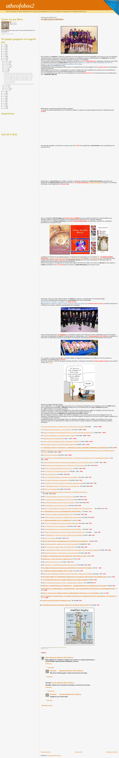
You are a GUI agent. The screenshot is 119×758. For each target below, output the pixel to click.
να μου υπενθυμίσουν (95, 258)
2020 (4, 54)
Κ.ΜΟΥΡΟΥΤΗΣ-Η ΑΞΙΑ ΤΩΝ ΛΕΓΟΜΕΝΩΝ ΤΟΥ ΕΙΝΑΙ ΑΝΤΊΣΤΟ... (19, 84)
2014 (4, 94)
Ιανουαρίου (6, 90)
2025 (4, 46)
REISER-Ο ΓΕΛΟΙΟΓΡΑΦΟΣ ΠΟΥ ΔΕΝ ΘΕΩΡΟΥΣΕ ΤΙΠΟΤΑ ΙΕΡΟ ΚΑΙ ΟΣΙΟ (65, 556)
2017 (4, 59)
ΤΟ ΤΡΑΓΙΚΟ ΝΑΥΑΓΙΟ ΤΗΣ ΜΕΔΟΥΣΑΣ (56, 526)
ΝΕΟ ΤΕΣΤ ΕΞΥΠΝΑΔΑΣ (9, 81)
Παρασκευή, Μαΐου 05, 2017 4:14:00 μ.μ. (61, 657)
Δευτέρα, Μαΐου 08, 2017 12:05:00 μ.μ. (63, 682)
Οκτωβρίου (6, 64)
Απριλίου (6, 85)
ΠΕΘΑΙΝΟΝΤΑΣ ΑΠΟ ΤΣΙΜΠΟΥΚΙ (52, 438)
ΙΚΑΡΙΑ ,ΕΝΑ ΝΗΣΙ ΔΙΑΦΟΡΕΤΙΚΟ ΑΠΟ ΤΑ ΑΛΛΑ (58, 468)
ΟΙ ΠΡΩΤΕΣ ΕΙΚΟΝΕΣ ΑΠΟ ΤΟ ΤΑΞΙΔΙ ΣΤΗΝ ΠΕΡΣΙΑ (60, 502)
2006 (4, 108)
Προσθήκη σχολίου (47, 705)
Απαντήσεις (50, 667)
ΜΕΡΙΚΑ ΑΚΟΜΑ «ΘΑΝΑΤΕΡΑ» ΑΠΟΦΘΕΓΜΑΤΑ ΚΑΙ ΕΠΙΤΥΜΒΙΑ (63, 517)
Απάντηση (48, 663)
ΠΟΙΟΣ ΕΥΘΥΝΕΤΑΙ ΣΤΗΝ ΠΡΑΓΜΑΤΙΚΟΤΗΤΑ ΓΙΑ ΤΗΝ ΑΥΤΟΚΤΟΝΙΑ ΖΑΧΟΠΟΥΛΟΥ (68, 432)
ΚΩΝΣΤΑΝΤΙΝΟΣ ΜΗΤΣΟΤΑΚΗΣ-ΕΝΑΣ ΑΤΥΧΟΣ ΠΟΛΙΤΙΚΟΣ (18, 73)
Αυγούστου (6, 67)
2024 (4, 48)
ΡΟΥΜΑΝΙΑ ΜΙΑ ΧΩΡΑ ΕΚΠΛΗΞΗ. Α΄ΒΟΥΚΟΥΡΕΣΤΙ (57, 429)
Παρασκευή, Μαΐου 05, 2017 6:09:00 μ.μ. (71, 670)
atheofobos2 (20, 5)
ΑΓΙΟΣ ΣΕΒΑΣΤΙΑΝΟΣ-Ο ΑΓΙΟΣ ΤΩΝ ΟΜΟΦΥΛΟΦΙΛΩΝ (59, 444)
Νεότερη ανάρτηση (46, 752)
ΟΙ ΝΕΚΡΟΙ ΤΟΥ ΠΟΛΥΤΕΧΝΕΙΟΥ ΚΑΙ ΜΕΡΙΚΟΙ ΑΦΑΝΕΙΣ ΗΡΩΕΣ (64, 483)
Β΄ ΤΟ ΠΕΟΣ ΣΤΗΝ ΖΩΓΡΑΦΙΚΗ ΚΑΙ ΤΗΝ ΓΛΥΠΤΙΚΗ (59, 499)
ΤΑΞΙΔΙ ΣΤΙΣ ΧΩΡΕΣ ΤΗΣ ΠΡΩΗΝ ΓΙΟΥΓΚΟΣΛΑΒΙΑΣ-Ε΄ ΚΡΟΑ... (18, 74)
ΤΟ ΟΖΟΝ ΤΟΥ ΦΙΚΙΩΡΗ (51, 455)
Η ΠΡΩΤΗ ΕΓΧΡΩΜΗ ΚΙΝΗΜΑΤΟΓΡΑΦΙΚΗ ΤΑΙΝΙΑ (59, 514)
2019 (4, 56)
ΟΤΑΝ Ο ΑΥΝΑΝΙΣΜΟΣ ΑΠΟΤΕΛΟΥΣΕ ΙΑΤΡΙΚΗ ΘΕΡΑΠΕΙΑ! (62, 523)
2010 (4, 101)
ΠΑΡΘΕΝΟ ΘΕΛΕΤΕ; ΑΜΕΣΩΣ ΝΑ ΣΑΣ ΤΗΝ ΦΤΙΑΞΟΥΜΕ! (61, 544)
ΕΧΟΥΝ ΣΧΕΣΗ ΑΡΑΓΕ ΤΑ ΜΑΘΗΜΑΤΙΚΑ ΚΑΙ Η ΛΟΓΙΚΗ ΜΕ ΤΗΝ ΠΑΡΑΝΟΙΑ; (65, 541)
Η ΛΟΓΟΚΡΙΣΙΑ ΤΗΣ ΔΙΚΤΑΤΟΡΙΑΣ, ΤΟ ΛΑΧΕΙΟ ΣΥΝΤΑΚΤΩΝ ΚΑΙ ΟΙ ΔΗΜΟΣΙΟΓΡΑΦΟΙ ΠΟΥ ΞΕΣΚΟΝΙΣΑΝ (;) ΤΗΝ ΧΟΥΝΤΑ (79, 596)
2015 (4, 93)
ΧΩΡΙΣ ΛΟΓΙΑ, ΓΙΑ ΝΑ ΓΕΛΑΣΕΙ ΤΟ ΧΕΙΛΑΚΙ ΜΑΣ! (57, 559)
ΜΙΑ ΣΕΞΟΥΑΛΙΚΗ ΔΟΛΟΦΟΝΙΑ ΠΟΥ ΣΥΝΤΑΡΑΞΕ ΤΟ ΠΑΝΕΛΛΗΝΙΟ (65, 465)
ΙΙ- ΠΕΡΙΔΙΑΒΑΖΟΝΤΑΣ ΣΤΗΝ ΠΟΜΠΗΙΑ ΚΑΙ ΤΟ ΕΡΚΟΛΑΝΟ (62, 486)
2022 (4, 51)
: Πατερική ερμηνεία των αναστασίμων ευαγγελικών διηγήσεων (77, 257)
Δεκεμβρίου (7, 61)
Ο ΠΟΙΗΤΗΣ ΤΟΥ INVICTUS (53, 562)
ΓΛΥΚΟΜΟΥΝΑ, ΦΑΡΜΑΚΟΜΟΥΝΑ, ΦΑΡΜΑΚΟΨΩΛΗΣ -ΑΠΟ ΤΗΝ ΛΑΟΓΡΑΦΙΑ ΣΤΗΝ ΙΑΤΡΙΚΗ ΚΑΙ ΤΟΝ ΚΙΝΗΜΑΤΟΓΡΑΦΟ (79, 588)
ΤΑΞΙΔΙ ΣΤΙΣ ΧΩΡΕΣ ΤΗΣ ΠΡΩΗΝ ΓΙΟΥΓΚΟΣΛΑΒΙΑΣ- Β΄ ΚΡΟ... (18, 78)
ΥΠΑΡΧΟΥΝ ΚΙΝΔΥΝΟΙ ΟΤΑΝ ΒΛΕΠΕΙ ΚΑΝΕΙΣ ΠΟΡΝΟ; (59, 435)
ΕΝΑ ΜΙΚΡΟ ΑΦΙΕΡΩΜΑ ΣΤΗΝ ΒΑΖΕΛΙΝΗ (57, 480)
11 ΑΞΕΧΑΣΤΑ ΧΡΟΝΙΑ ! (9, 82)
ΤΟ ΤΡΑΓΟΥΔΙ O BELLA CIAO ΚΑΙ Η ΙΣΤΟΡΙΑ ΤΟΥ (59, 496)
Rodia (47, 657)
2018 (4, 58)
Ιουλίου (6, 68)
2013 (4, 96)
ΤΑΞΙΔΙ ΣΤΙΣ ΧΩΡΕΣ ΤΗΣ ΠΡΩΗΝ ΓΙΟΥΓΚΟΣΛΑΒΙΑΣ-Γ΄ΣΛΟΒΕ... (19, 77)
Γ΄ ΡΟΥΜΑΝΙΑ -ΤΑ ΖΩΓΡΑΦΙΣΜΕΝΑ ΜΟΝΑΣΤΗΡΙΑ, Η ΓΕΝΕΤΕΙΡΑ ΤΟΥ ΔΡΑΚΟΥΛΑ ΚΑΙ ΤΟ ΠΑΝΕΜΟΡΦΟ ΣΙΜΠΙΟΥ (77, 458)
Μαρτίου (6, 87)
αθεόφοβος (53, 670)
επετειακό (47, 648)
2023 (4, 49)
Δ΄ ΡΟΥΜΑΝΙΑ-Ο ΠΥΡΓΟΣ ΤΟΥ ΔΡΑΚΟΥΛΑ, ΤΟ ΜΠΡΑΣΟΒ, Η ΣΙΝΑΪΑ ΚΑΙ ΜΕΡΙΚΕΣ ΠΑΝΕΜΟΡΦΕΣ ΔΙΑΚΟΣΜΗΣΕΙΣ (74, 447)
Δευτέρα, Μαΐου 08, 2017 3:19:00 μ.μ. (70, 694)
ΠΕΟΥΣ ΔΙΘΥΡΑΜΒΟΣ (51, 489)
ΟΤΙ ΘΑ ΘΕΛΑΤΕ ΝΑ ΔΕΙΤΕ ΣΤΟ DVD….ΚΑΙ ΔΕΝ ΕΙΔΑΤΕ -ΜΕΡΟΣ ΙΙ (64, 582)
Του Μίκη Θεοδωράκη (88, 182)
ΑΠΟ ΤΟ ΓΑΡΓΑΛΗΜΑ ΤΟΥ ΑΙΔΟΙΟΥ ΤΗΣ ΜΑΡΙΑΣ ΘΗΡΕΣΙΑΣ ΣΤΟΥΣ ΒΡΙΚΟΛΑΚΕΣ (68, 508)
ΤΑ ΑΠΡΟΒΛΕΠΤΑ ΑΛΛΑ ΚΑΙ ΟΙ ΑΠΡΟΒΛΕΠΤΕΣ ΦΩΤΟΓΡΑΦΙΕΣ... (62, 511)
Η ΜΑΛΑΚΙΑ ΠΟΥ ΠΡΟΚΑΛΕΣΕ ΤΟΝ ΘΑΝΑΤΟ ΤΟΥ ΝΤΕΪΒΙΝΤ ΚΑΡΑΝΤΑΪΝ (66, 492)
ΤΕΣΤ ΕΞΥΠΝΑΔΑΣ (50, 538)
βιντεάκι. (50, 362)
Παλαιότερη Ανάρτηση (112, 752)
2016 (4, 91)
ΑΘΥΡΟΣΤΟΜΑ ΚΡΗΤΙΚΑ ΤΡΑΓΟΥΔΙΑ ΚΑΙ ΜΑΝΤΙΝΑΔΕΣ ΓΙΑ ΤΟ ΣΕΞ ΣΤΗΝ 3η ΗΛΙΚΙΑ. (68, 462)
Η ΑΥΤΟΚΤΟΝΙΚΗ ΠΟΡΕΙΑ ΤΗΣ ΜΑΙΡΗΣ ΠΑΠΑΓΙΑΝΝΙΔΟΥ (61, 477)
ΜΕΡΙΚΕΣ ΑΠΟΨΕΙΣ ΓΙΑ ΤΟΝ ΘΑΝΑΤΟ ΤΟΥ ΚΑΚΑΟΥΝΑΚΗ (61, 553)
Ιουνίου (6, 70)
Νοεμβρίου (6, 62)
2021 (4, 53)
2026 (4, 44)
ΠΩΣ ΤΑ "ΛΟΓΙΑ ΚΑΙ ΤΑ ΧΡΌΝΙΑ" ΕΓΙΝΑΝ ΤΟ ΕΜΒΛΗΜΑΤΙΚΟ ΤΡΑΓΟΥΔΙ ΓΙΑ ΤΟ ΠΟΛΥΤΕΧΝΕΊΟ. (71, 593)
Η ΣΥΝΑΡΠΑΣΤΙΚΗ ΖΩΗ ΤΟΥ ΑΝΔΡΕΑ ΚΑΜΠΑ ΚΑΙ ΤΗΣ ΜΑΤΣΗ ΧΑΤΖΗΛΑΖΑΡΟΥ (66, 605)
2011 (4, 99)
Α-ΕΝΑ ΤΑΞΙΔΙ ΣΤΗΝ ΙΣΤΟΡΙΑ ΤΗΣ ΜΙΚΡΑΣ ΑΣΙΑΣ (56, 600)
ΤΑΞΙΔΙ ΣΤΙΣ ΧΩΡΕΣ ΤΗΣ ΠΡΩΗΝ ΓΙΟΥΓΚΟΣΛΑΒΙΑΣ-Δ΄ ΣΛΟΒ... (18, 75)
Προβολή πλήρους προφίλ (7, 33)
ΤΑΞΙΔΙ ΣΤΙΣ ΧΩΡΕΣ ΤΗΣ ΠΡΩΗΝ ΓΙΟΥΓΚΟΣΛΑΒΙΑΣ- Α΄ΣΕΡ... (18, 80)
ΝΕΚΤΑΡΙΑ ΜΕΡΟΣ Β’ (51, 474)
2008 (4, 105)
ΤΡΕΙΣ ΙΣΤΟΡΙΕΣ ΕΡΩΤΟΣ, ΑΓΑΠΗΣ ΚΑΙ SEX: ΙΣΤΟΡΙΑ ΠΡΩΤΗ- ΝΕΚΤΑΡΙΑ (63, 426)
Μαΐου (5, 71)
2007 (4, 106)
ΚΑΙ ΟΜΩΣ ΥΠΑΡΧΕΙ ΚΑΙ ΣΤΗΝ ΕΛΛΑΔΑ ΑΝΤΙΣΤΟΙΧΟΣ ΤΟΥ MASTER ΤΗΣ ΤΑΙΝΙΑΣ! (67, 568)
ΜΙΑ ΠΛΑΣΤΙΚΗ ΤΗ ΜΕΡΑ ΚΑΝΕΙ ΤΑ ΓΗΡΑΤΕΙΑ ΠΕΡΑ (60, 547)
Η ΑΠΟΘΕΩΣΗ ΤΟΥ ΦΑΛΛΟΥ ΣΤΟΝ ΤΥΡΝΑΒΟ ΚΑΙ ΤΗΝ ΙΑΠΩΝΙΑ (63, 535)
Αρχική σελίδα (78, 752)
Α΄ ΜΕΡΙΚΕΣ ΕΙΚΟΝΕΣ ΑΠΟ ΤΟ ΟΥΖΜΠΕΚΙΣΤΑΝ (57, 520)
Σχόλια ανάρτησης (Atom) (54, 755)
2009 (4, 103)
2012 (4, 98)
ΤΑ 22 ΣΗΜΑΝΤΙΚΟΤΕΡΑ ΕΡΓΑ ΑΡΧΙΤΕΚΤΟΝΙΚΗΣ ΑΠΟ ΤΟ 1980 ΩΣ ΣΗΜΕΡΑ (65, 579)
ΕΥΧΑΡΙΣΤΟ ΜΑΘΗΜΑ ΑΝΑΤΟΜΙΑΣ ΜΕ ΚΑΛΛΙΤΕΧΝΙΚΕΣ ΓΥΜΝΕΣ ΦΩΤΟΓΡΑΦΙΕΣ (68, 574)
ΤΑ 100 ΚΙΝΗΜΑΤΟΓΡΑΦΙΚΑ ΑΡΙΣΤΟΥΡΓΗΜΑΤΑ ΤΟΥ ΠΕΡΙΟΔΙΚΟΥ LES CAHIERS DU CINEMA (72, 550)
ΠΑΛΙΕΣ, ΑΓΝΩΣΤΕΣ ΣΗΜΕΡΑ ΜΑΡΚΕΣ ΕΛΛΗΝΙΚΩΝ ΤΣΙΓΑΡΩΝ (60, 441)
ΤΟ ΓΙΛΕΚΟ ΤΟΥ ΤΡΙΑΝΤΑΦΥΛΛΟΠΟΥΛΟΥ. (57, 471)
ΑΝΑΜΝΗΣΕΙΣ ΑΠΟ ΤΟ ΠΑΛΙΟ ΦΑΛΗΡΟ (56, 505)
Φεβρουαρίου (7, 88)
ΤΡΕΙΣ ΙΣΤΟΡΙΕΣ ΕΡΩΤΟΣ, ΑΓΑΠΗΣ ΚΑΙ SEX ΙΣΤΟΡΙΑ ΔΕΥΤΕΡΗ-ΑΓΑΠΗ (65, 532)
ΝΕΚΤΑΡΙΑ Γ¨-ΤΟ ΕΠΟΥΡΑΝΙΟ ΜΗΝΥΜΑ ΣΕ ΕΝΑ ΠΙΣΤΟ (61, 565)
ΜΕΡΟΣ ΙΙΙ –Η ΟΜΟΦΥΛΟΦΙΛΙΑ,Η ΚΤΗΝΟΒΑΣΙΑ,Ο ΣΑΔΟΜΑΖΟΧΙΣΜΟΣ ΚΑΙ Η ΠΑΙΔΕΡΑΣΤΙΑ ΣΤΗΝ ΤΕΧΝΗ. (74, 585)
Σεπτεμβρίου (7, 65)
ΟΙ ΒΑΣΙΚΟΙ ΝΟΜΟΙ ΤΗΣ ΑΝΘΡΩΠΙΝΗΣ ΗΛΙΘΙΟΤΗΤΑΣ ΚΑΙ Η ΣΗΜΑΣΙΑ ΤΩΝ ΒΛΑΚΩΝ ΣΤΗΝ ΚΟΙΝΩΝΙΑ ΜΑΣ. (75, 577)
